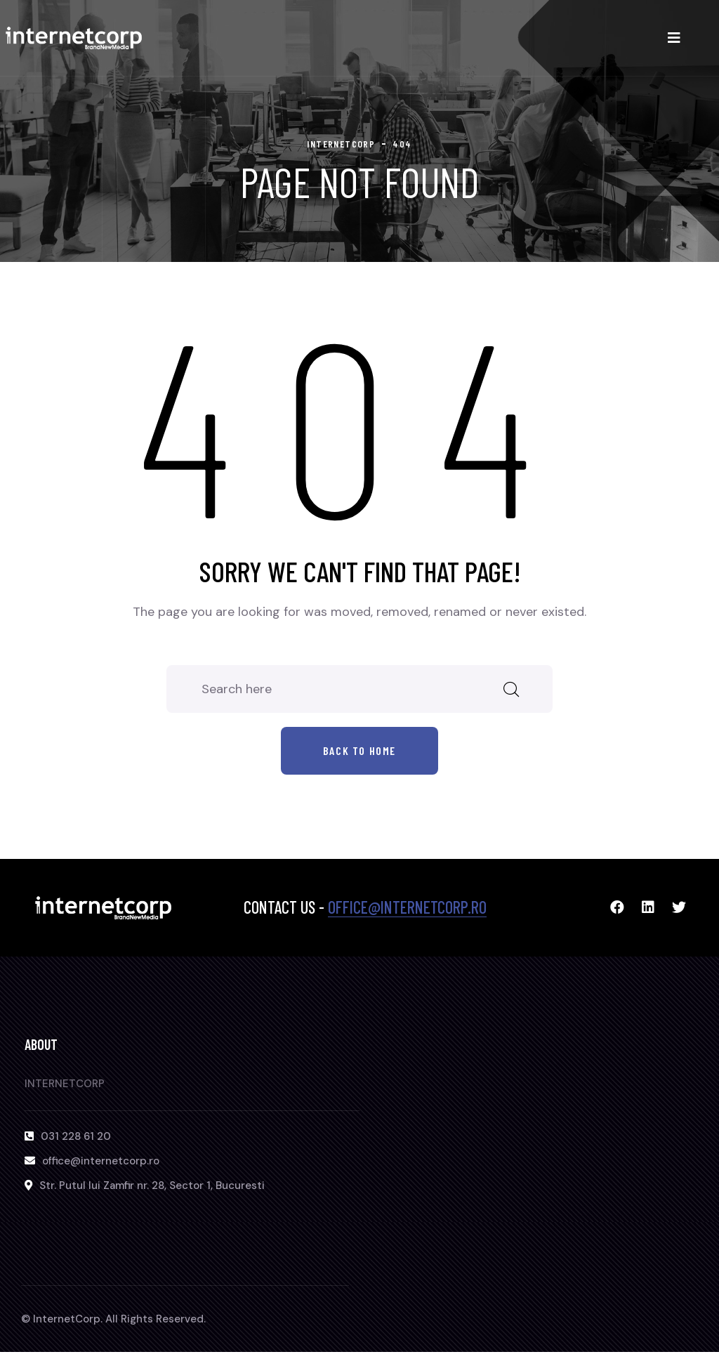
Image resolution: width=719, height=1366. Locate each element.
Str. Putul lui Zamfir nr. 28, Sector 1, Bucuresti (152, 1185)
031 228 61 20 (76, 1136)
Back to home (359, 750)
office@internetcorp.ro (407, 907)
